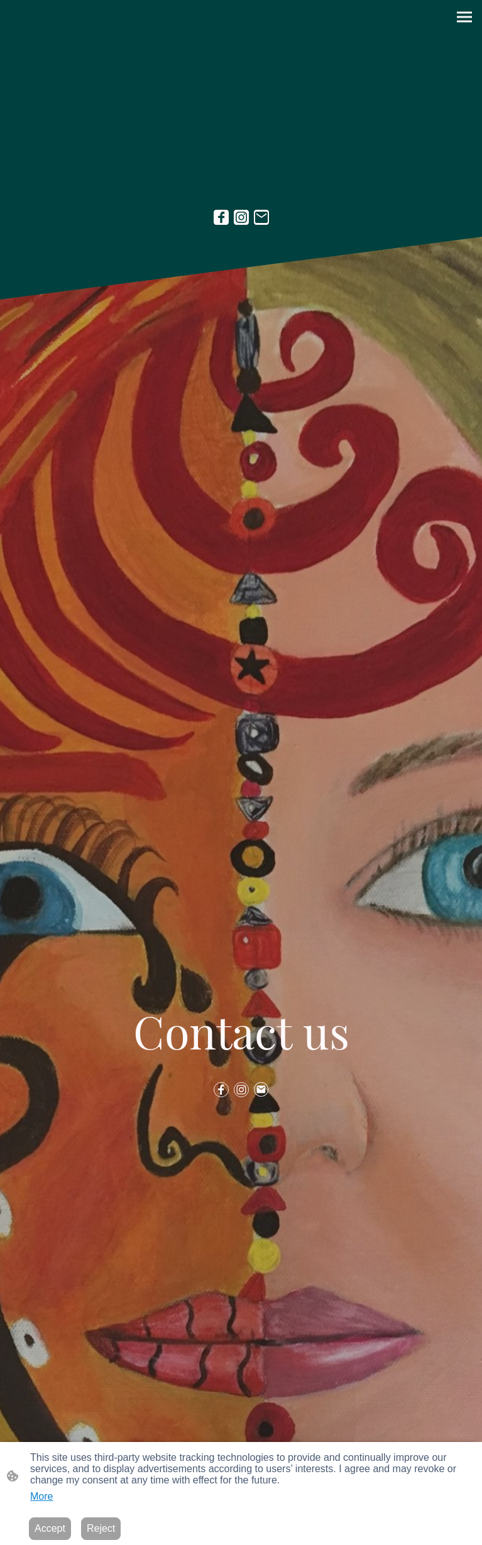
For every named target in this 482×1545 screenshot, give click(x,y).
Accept (50, 1528)
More (41, 1496)
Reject (101, 1528)
